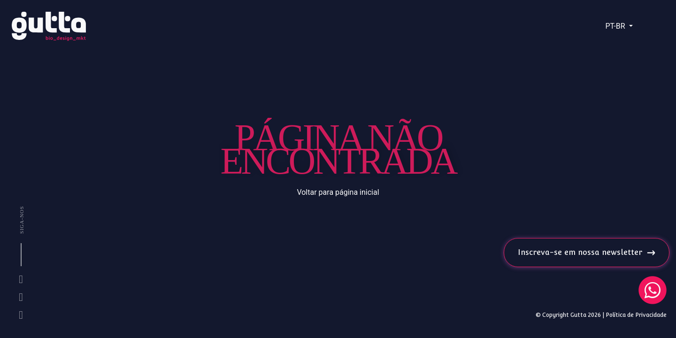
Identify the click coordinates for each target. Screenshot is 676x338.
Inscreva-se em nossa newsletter (586, 252)
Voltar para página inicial (338, 192)
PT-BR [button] (616, 26)
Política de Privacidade (636, 315)
